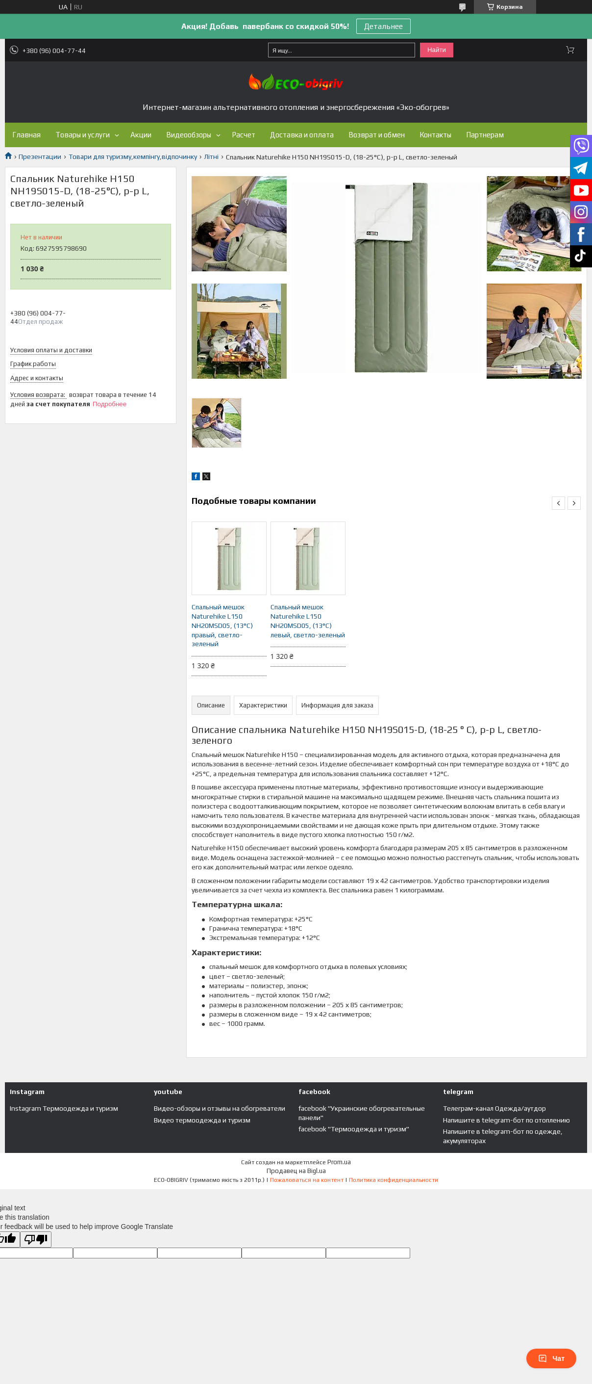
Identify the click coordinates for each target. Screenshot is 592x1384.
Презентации (40, 156)
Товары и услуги (82, 135)
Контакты (435, 135)
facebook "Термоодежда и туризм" (353, 1129)
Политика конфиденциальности (393, 1179)
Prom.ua (339, 1162)
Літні (211, 156)
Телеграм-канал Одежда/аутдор (494, 1108)
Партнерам (485, 135)
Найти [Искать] (436, 49)
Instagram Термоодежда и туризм (64, 1108)
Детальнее (383, 26)
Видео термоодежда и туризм (202, 1120)
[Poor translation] (35, 1239)
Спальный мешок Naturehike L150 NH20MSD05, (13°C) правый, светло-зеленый (222, 625)
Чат (551, 1358)
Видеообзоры (188, 135)
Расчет (243, 135)
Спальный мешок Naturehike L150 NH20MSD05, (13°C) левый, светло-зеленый (308, 621)
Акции (140, 135)
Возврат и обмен (376, 135)
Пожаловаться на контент (307, 1179)
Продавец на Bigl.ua (296, 1171)
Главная (26, 135)
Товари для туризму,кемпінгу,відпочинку (133, 156)
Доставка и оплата (302, 135)
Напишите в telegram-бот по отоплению (506, 1120)
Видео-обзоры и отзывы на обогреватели (219, 1108)
